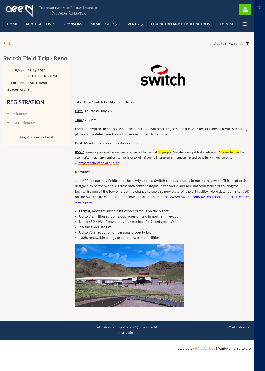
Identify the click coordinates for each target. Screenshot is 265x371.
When (20, 70)
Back (7, 43)
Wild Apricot (205, 348)
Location (18, 82)
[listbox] (232, 43)
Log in (245, 9)
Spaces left (16, 89)
